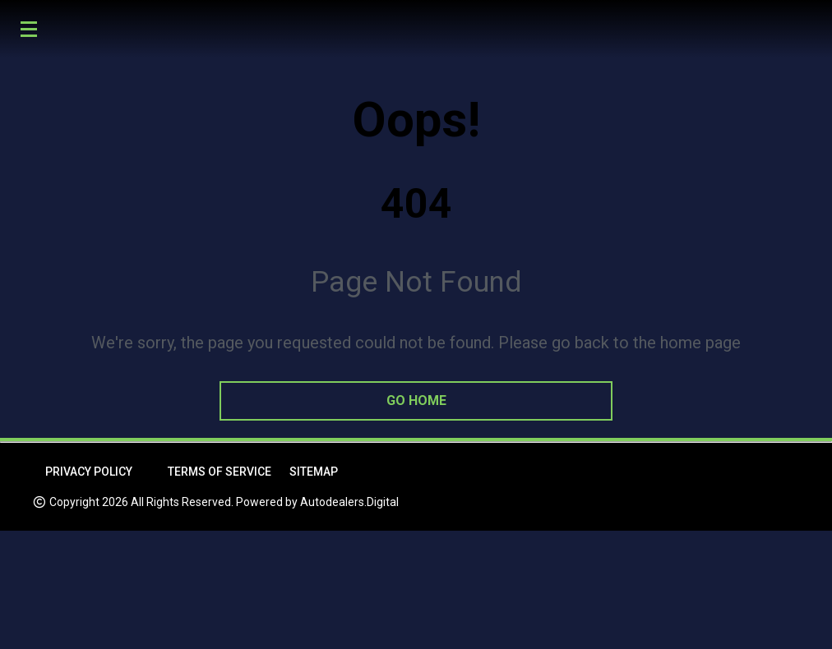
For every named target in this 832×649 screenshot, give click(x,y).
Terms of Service (219, 471)
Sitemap (313, 471)
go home (416, 400)
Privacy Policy (88, 471)
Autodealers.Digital (349, 502)
